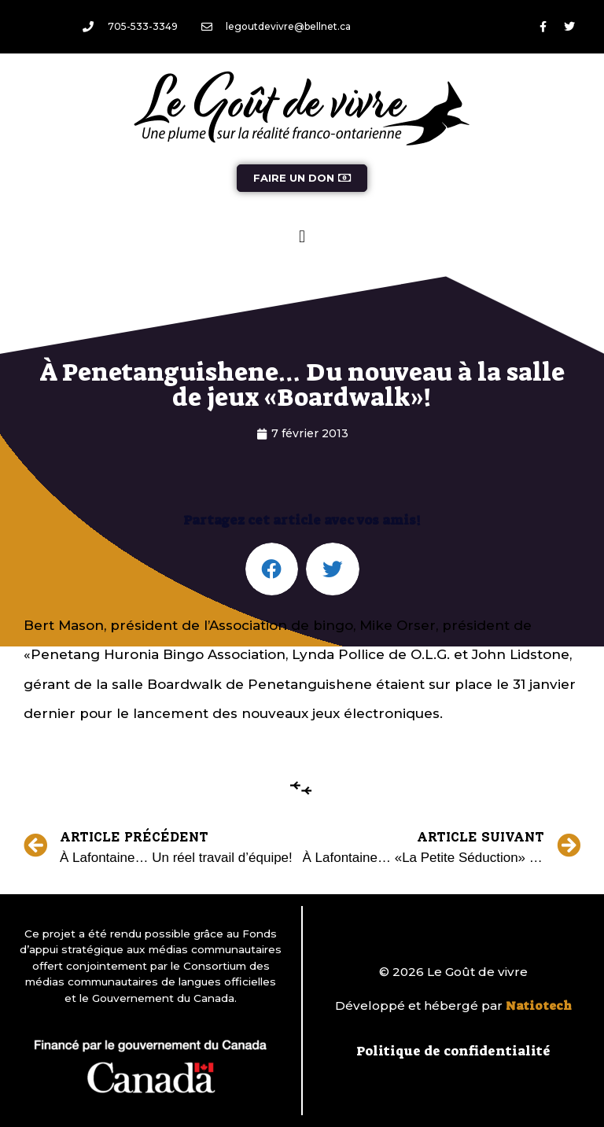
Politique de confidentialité (453, 1050)
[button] (301, 236)
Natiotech (539, 1006)
